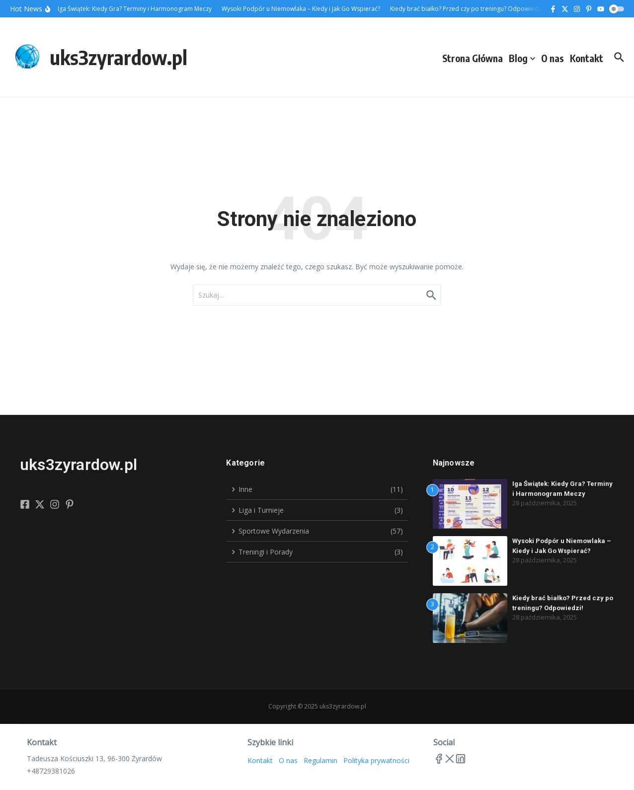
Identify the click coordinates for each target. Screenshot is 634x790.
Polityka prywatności (376, 760)
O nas (552, 58)
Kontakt (586, 58)
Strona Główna (472, 58)
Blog (522, 58)
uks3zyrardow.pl (118, 57)
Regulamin (320, 760)
